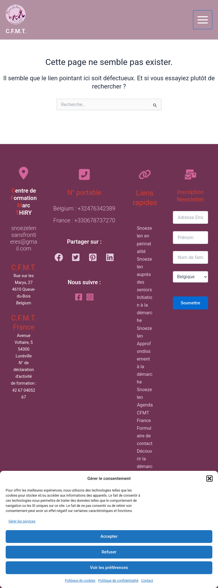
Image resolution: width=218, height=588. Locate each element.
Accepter (109, 536)
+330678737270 (94, 220)
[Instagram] (90, 297)
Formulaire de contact (144, 435)
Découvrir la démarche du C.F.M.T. (144, 470)
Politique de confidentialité (118, 581)
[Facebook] (79, 297)
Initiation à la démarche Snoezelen (144, 316)
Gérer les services (22, 521)
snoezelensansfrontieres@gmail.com (23, 238)
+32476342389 (96, 208)
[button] (209, 478)
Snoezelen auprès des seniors (144, 274)
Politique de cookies (80, 581)
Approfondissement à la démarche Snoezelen (144, 370)
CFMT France (144, 416)
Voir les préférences (109, 567)
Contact (147, 581)
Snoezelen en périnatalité (144, 239)
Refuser (109, 552)
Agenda (145, 405)
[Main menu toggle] (202, 19)
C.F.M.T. (16, 31)
